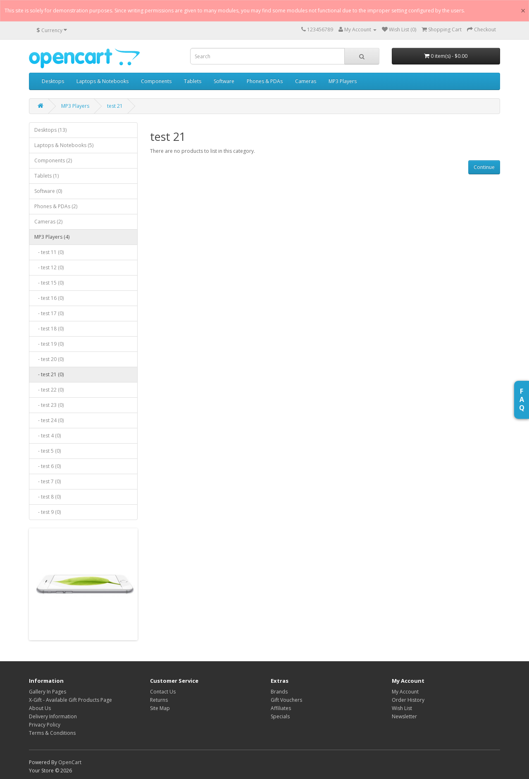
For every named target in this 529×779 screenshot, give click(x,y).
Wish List (402, 708)
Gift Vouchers (286, 699)
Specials (280, 716)
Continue (484, 167)
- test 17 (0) (49, 313)
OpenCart (69, 762)
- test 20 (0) (49, 359)
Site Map (160, 708)
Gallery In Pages (47, 691)
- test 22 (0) (49, 389)
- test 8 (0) (47, 496)
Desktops (53, 81)
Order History (408, 699)
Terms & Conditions (52, 732)
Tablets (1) (46, 175)
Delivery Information (53, 716)
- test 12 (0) (49, 267)
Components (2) (53, 160)
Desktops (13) (50, 129)
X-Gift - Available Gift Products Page (70, 699)
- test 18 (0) (49, 328)
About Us (40, 708)
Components (156, 81)
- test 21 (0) (49, 374)
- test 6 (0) (47, 466)
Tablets (192, 81)
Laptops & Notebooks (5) (63, 145)
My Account (405, 691)
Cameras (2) (48, 221)
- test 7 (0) (47, 481)
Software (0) (48, 191)
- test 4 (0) (47, 435)
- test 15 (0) (49, 282)
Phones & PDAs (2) (55, 206)
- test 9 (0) (47, 511)
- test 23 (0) (49, 404)
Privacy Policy (44, 724)
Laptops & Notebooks (102, 81)
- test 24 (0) (49, 420)
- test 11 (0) (49, 252)
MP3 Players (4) (51, 236)
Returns (159, 699)
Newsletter (404, 716)
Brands (279, 691)
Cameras (305, 81)
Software (224, 81)
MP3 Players (343, 81)
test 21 (115, 105)
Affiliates (281, 708)
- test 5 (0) (47, 450)
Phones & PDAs (265, 81)
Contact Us (163, 691)
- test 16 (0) (49, 298)
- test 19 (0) (49, 343)
